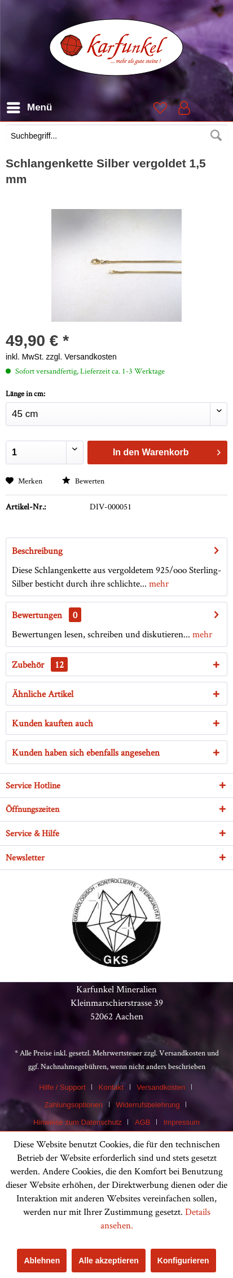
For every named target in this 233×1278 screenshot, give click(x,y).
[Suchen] (216, 136)
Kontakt (111, 1087)
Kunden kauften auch (52, 723)
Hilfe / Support (62, 1087)
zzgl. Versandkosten (81, 356)
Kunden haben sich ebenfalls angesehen (86, 752)
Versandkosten (182, 1053)
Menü (29, 106)
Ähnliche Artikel (42, 693)
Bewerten (83, 481)
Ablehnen (42, 1260)
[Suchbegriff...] (116, 136)
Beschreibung (37, 550)
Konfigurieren (183, 1260)
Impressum (182, 1122)
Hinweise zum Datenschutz (77, 1122)
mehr (158, 583)
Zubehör (40, 664)
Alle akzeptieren (108, 1260)
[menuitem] (116, 137)
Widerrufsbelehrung (147, 1104)
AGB (142, 1122)
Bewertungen (37, 615)
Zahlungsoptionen (74, 1104)
